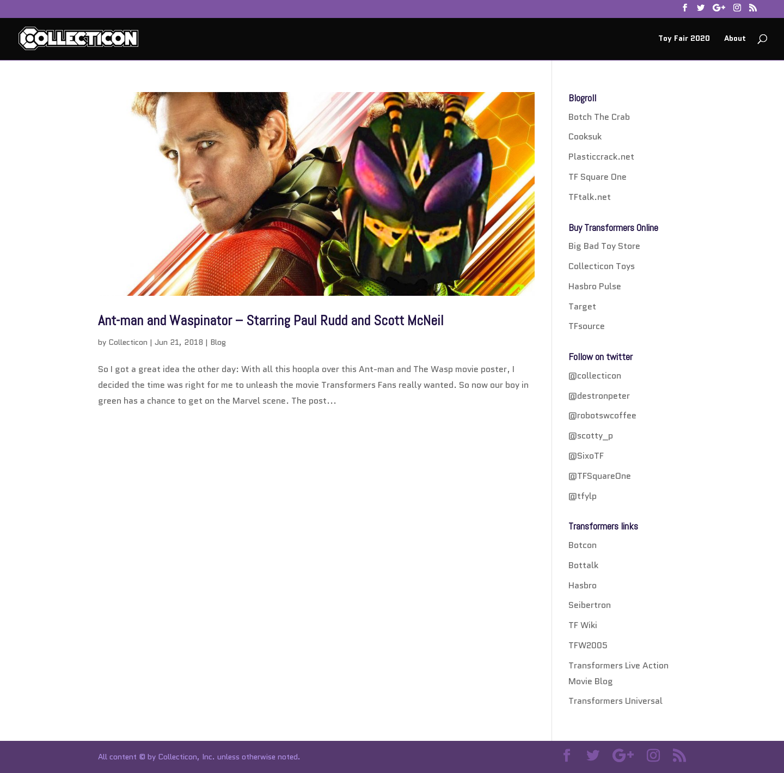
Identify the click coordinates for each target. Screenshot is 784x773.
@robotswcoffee (602, 415)
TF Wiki (582, 625)
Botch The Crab (599, 117)
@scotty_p (590, 435)
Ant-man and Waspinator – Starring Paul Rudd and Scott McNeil (271, 321)
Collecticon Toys (601, 266)
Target (582, 306)
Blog (218, 342)
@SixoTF (586, 455)
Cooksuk (585, 136)
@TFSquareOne (599, 476)
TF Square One (597, 177)
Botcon (582, 545)
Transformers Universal (615, 701)
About (735, 39)
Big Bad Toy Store (604, 246)
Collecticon (128, 342)
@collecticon (594, 375)
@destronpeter (599, 395)
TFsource (586, 326)
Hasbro (582, 585)
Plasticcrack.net (601, 156)
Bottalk (583, 565)
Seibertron (589, 605)
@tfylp (582, 496)
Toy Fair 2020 (684, 39)
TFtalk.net (589, 197)
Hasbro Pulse (594, 286)
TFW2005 (588, 645)
